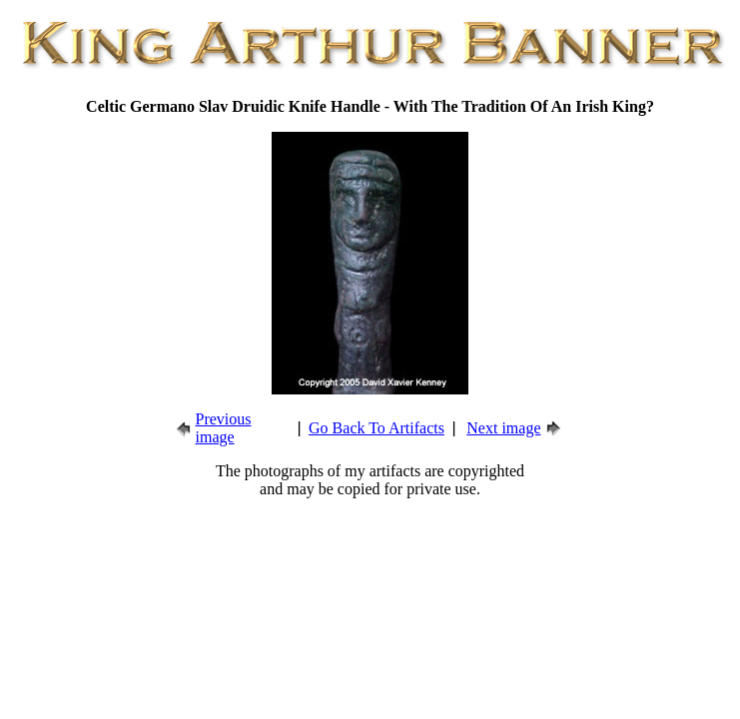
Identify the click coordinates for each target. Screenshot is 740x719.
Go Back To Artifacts (376, 427)
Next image (503, 427)
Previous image (224, 427)
